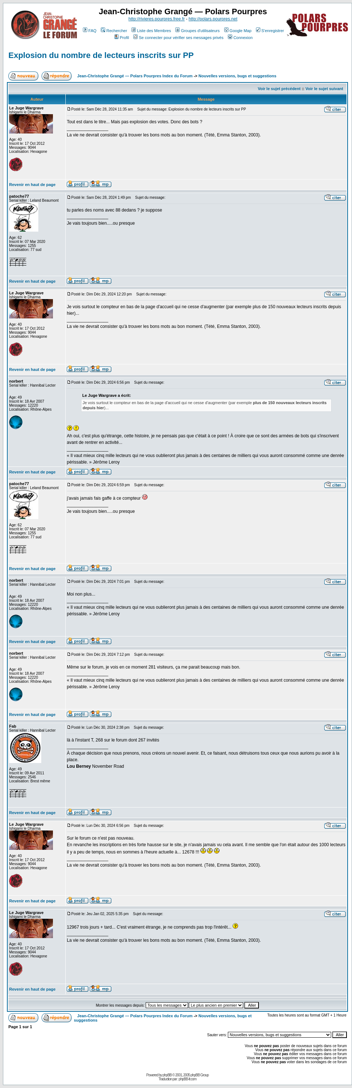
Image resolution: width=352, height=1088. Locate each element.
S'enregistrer (270, 30)
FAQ (89, 30)
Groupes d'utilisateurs (197, 30)
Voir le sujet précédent (279, 88)
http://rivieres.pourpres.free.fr (157, 19)
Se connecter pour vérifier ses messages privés (178, 37)
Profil (121, 37)
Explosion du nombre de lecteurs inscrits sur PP (101, 55)
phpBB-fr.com (187, 1079)
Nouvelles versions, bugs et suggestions (237, 76)
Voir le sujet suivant (324, 88)
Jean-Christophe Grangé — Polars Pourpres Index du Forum (134, 76)
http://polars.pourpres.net (213, 19)
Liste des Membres (151, 30)
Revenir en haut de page (32, 184)
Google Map (238, 30)
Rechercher (114, 30)
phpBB (167, 1075)
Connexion (240, 37)
